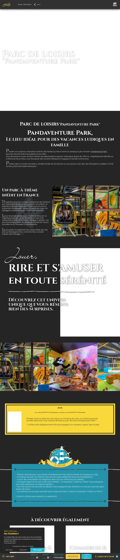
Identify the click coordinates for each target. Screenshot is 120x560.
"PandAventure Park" (99, 151)
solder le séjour (86, 556)
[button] (3, 558)
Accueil (20, 4)
